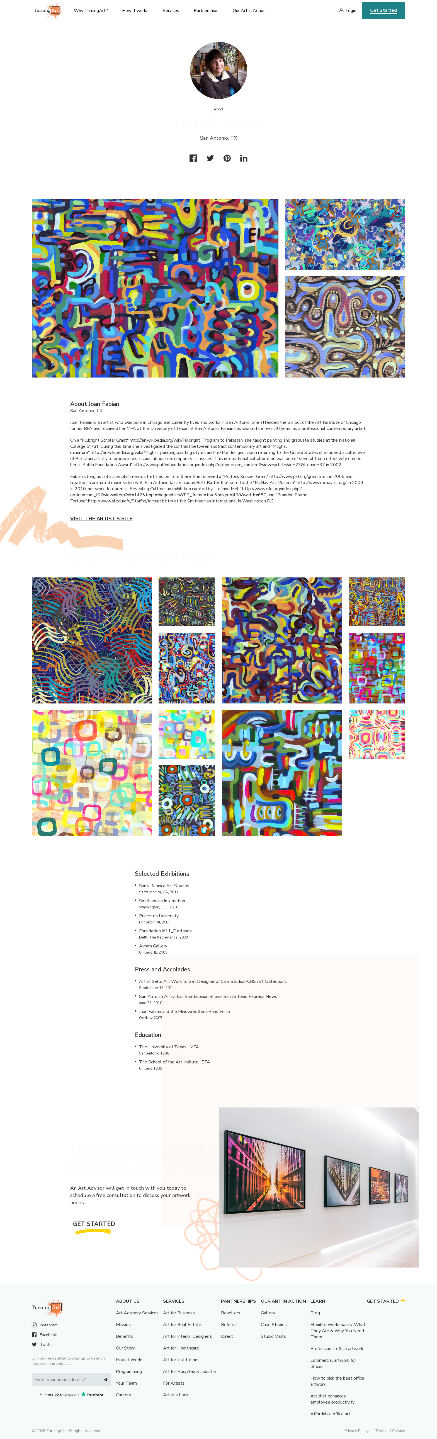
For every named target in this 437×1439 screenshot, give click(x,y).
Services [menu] (171, 11)
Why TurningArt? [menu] (91, 11)
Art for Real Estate (182, 1325)
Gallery (268, 1313)
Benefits (124, 1336)
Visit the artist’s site (101, 518)
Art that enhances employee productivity (332, 1399)
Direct (227, 1336)
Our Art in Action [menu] (249, 11)
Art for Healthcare (181, 1348)
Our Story (125, 1348)
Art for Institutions (181, 1360)
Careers (123, 1395)
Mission (123, 1325)
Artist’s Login (176, 1395)
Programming (129, 1371)
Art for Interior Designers (187, 1336)
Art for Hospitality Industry (189, 1371)
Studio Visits (273, 1336)
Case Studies (274, 1325)
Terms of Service (390, 1430)
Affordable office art (330, 1414)
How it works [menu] (135, 11)
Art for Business (179, 1313)
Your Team (126, 1383)
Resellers (230, 1313)
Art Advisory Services (137, 1313)
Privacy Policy (356, 1430)
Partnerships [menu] (206, 11)
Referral (229, 1325)
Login (351, 11)
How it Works (130, 1360)
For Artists (173, 1383)
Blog (315, 1313)
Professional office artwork (336, 1349)
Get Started (383, 10)
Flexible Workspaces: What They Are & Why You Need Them (337, 1331)
